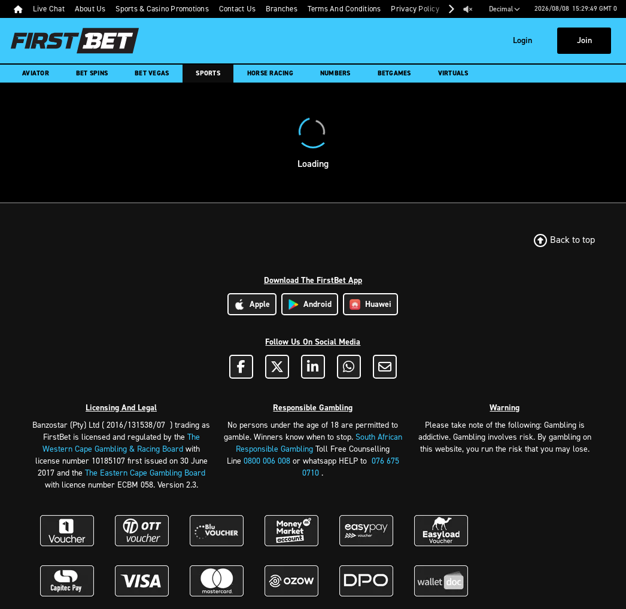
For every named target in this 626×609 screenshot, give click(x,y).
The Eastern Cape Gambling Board (145, 473)
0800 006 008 (267, 461)
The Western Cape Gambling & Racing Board (121, 443)
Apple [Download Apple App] (252, 304)
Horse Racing (270, 73)
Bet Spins (92, 73)
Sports (208, 73)
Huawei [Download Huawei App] (370, 304)
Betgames (394, 73)
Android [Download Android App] (310, 304)
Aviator (35, 73)
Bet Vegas (152, 73)
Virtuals (453, 73)
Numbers (335, 73)
